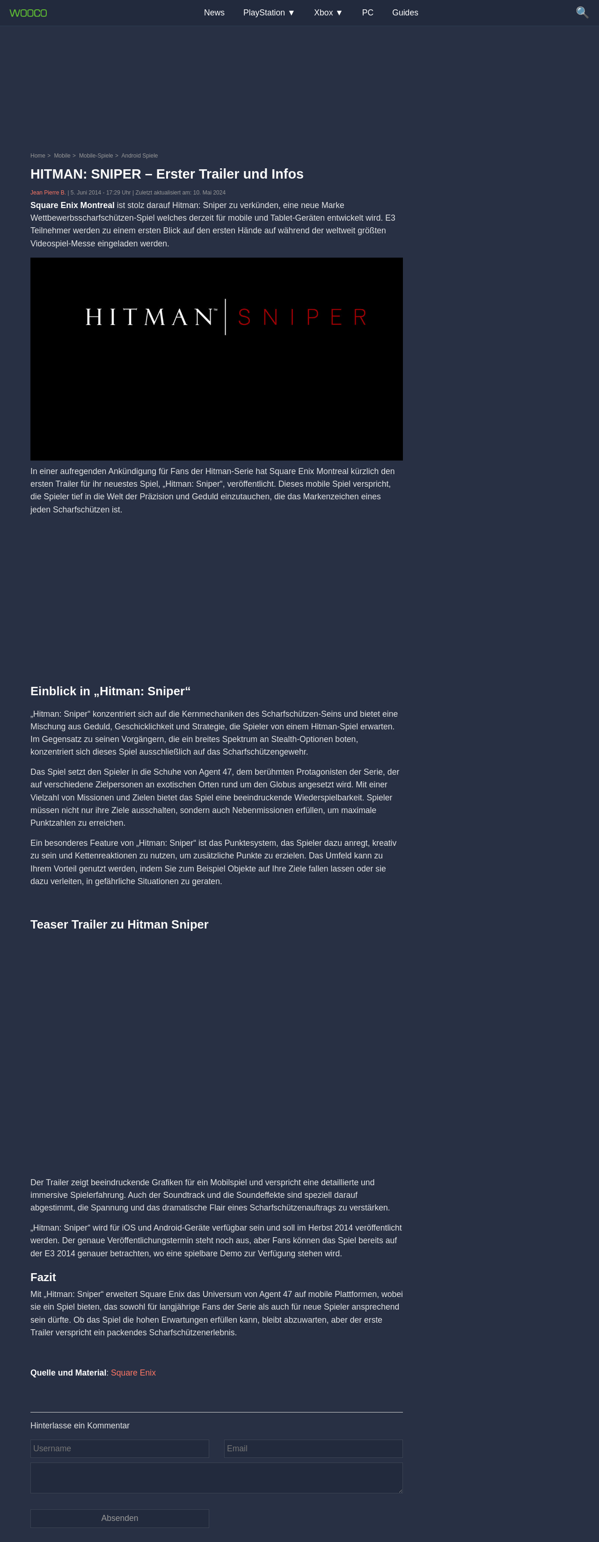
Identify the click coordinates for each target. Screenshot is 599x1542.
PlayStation (264, 12)
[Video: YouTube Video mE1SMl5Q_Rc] (216, 1046)
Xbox (323, 12)
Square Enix (133, 1372)
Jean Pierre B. (48, 192)
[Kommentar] (216, 1478)
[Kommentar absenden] (119, 1518)
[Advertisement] (299, 86)
